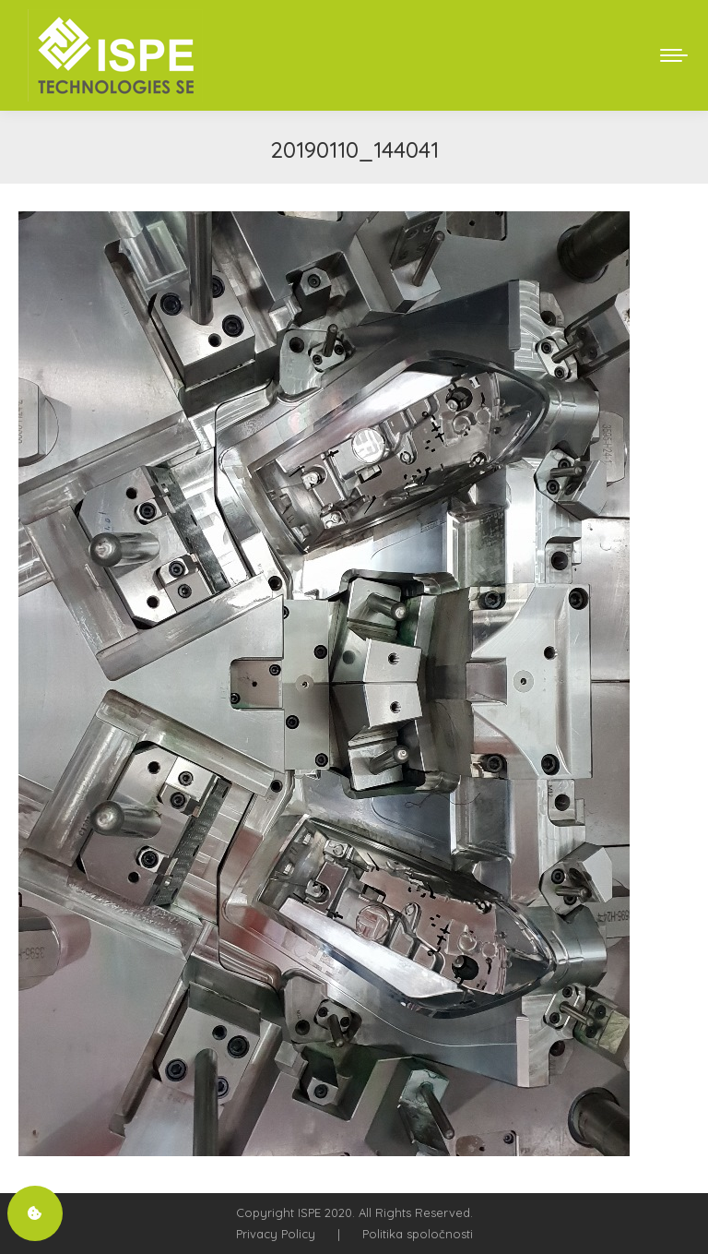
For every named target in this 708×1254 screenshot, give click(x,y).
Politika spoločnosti (417, 1233)
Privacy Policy (275, 1233)
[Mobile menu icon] (674, 55)
